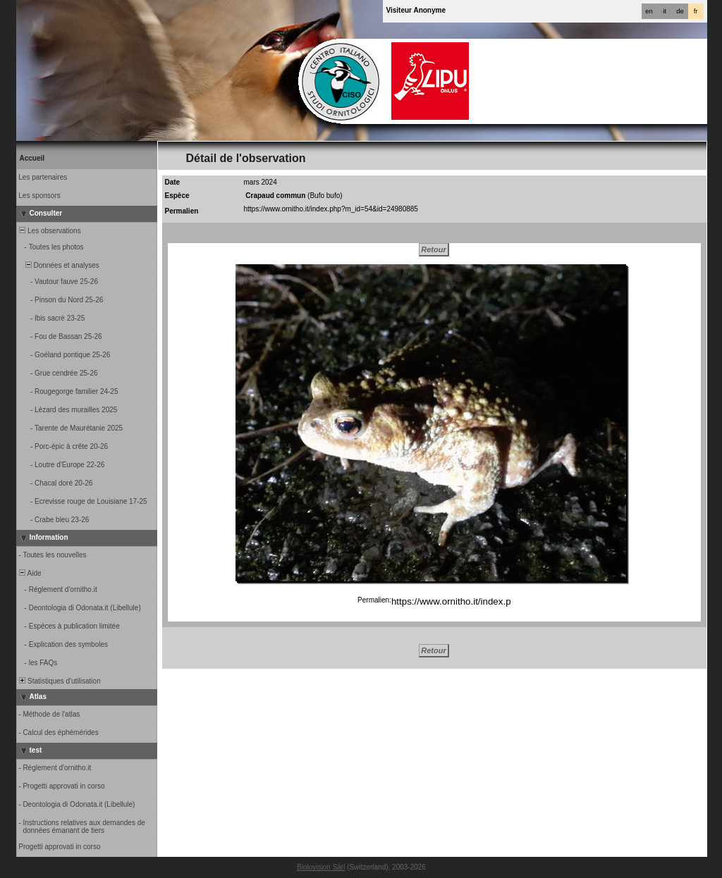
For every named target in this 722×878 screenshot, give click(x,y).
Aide (30, 573)
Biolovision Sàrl (321, 867)
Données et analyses (58, 265)
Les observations (49, 231)
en (648, 11)
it (664, 11)
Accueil (32, 158)
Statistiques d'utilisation (59, 681)
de (679, 11)
